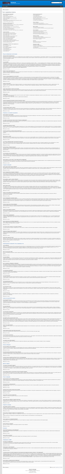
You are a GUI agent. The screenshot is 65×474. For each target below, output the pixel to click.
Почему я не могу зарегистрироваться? (8, 16)
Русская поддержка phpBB (32, 471)
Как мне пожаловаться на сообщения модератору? (9, 39)
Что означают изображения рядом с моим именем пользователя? (11, 27)
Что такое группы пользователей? (37, 16)
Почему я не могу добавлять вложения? (8, 38)
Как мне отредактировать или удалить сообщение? (9, 33)
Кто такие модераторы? (36, 15)
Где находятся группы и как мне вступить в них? (39, 17)
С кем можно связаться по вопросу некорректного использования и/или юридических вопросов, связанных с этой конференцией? (47, 47)
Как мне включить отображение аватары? (8, 28)
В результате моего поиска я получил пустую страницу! (40, 32)
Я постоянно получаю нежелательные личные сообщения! (40, 23)
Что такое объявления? (6, 48)
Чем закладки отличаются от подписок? (38, 36)
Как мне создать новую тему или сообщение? (9, 32)
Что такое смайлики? (6, 46)
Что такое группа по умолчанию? (37, 19)
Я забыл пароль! (5, 19)
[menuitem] (7, 6)
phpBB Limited (29, 442)
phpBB (31, 470)
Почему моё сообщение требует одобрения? (9, 41)
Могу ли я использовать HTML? (7, 45)
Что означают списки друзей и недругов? (38, 27)
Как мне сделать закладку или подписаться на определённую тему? (42, 37)
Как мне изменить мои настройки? (7, 23)
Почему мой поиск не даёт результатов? (38, 31)
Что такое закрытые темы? (6, 50)
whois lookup (56, 453)
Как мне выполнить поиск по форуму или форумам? (40, 30)
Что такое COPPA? (5, 15)
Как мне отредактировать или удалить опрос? (9, 36)
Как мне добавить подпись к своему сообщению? (9, 34)
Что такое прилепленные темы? (7, 49)
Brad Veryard (34, 469)
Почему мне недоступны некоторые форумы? (9, 37)
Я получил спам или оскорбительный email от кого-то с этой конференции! (43, 24)
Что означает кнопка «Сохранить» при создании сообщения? (11, 40)
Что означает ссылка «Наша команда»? (38, 20)
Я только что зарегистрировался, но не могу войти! (9, 17)
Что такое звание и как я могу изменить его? (9, 29)
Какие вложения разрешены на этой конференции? (39, 41)
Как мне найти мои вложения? (37, 42)
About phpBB (29, 443)
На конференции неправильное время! (8, 25)
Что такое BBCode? (5, 44)
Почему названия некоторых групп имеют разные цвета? (40, 18)
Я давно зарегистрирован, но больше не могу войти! (10, 18)
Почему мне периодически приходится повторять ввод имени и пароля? (12, 20)
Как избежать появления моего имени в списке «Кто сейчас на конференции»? (13, 24)
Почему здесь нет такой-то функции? (38, 45)
